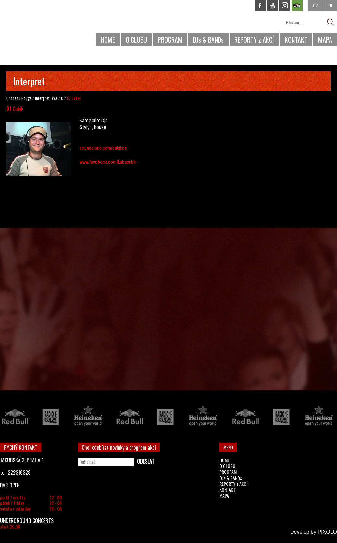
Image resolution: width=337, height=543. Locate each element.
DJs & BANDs (208, 40)
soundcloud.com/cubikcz (103, 147)
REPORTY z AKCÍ (254, 40)
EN (330, 5)
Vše (54, 98)
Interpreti (43, 98)
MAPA (325, 40)
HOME (108, 40)
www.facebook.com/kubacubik (108, 161)
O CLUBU (136, 40)
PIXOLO (327, 532)
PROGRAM (170, 40)
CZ (315, 5)
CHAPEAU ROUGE (35, 25)
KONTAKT (296, 40)
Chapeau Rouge (18, 98)
